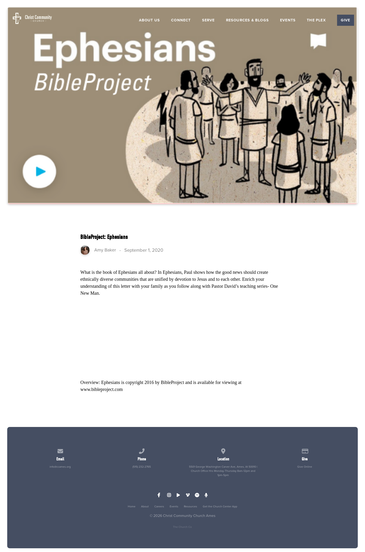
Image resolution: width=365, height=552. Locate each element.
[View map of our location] (223, 450)
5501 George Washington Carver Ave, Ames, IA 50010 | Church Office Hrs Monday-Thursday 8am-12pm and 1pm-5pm (223, 471)
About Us (149, 20)
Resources (190, 506)
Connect (181, 20)
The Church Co (182, 527)
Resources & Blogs (247, 20)
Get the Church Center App (220, 506)
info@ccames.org (60, 467)
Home (131, 506)
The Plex (316, 20)
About (145, 506)
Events (288, 20)
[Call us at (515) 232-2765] (142, 450)
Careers (159, 506)
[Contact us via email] (60, 450)
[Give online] (305, 450)
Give (345, 20)
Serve (208, 20)
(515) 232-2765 (141, 467)
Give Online (304, 467)
